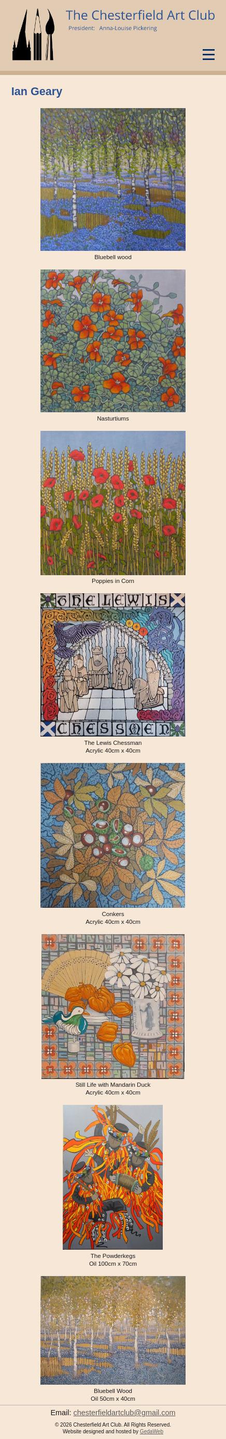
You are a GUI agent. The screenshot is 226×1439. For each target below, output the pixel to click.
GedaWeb (151, 1431)
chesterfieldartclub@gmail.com (125, 1412)
